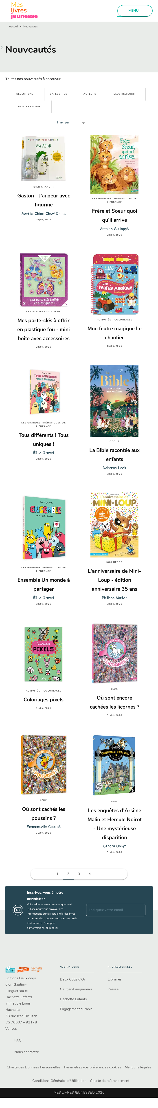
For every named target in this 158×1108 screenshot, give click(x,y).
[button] (27, 94)
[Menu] (134, 10)
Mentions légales (138, 1067)
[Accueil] (24, 10)
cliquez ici (52, 928)
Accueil (13, 26)
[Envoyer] (140, 910)
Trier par (63, 122)
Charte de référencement (109, 1081)
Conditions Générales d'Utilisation (59, 1081)
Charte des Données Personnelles (33, 1067)
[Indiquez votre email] (110, 910)
